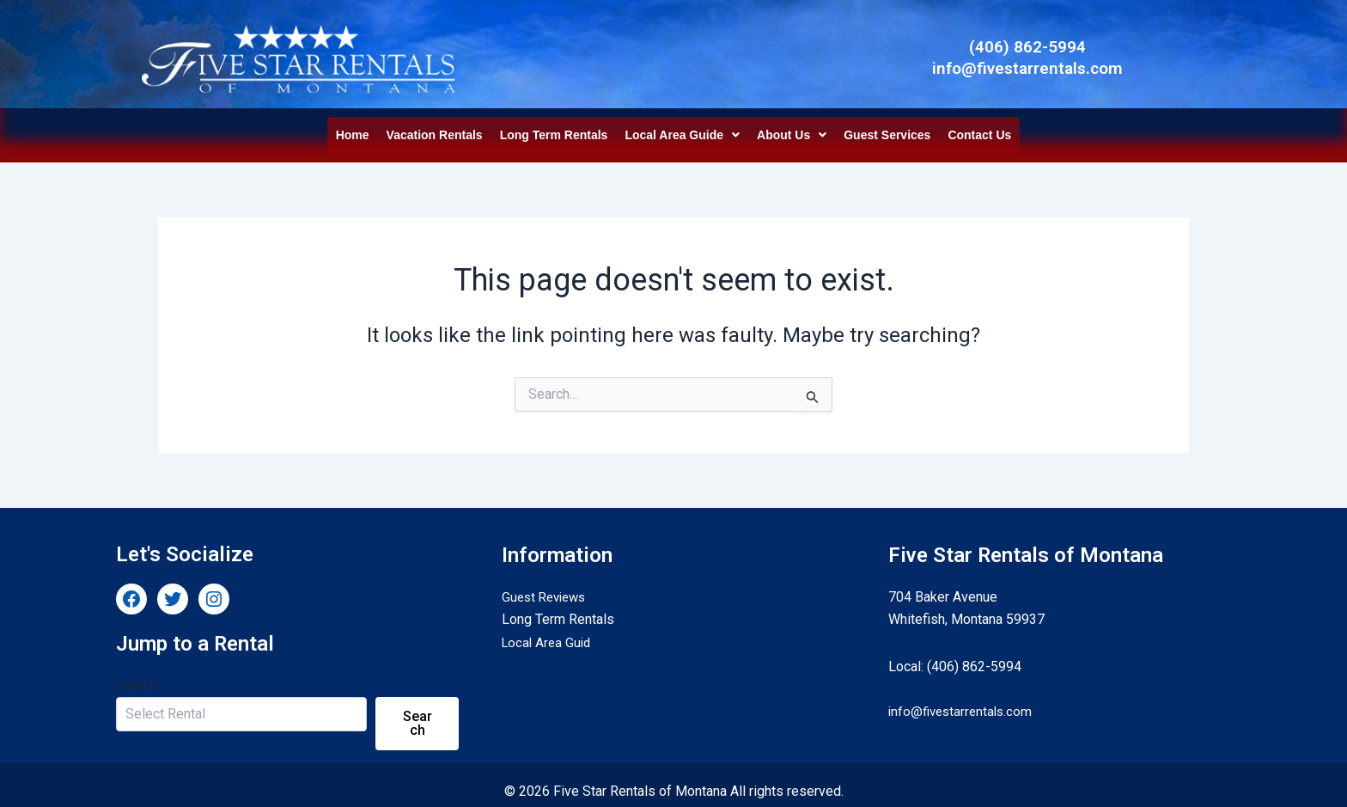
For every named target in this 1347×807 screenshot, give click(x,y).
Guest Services (887, 129)
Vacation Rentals (435, 129)
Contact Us (979, 129)
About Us (791, 129)
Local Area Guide (682, 129)
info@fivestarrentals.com (963, 698)
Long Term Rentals (554, 129)
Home (352, 129)
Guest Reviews (547, 584)
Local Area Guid (548, 629)
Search (136, 672)
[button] (682, 129)
